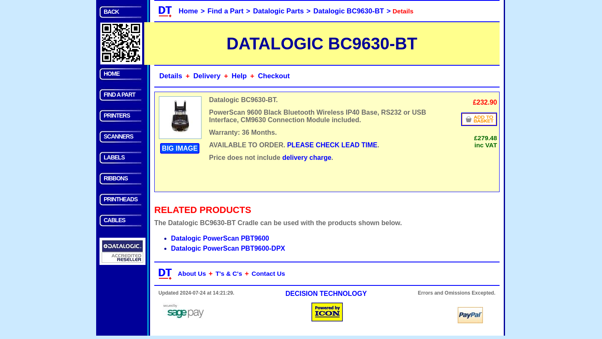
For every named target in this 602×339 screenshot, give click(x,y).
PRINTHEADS (121, 199)
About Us (192, 273)
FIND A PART (119, 94)
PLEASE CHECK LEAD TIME (332, 145)
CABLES (114, 220)
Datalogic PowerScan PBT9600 (220, 238)
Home (188, 11)
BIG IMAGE (179, 148)
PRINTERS (117, 115)
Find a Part (225, 11)
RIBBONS (116, 178)
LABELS (114, 157)
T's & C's (228, 273)
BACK (111, 11)
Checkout (274, 76)
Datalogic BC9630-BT (349, 11)
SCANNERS (118, 136)
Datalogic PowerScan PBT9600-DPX (228, 248)
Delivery (206, 76)
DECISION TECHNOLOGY (326, 293)
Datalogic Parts (278, 11)
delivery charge (306, 157)
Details (170, 76)
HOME (112, 73)
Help (239, 76)
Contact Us (268, 273)
